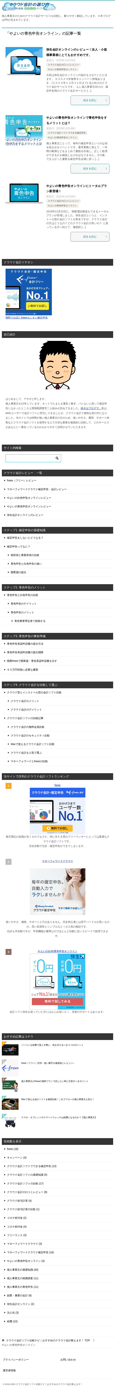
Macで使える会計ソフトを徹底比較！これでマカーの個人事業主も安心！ (57, 1099)
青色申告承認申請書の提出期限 (25, 652)
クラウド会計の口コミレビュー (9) (27, 1192)
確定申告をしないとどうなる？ (25, 537)
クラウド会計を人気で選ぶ (26, 752)
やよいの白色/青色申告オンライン (57, 951)
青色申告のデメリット (24, 603)
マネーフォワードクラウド (57, 861)
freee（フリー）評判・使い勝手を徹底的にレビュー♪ (47, 1063)
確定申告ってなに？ (18, 546)
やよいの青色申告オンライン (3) (26, 1260)
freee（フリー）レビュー (21, 480)
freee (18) (12, 1148)
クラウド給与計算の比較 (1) (23, 1209)
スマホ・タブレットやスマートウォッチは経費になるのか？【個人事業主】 (59, 1117)
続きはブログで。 (91, 408)
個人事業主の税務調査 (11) (22, 1278)
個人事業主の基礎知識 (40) (22, 1269)
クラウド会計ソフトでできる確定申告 (67, 133)
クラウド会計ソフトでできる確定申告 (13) (31, 1166)
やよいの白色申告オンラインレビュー (29, 497)
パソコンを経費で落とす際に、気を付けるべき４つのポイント (52, 1045)
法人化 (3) (13, 1312)
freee (58, 785)
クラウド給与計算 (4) (19, 1200)
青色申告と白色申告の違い (26, 563)
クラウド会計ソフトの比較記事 (25, 718)
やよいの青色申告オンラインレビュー (29, 506)
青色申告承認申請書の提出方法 (25, 643)
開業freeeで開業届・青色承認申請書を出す (32, 660)
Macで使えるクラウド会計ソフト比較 (32, 744)
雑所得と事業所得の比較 (25, 555)
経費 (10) (12, 1321)
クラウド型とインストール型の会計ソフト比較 (34, 692)
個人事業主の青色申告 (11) (22, 1286)
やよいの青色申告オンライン (62, 69)
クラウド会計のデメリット (26, 709)
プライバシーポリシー (16, 1359)
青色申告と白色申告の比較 (22, 595)
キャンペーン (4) (16, 1157)
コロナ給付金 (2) (16, 1217)
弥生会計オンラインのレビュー (25, 514)
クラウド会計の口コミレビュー (63, 64)
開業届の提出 (18, 572)
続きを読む (95, 100)
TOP (48, 1340)
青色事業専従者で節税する (30, 620)
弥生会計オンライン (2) (20, 1304)
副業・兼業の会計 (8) (19, 1295)
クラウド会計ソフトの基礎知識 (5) (27, 1174)
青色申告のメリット (22, 612)
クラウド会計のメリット (25, 700)
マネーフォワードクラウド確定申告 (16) (30, 1252)
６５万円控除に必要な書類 (22, 669)
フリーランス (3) (16, 1235)
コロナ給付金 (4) (16, 1226)
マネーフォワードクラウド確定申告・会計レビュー (37, 489)
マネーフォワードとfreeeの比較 (29, 761)
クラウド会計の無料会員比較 (27, 726)
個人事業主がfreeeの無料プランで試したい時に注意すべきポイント (55, 1081)
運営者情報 (9, 1370)
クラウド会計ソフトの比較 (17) (25, 1183)
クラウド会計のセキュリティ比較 (30, 735)
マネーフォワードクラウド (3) (24, 1243)
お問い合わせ (68, 1359)
